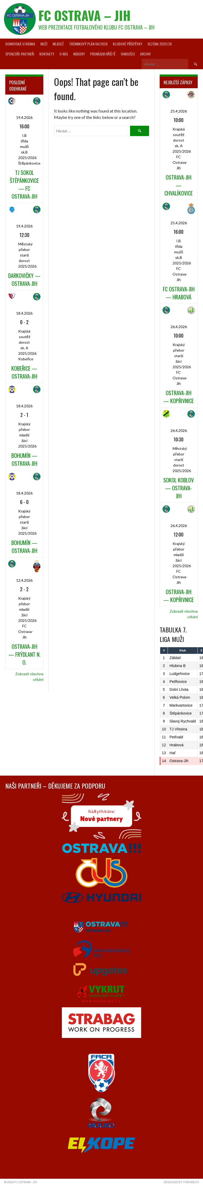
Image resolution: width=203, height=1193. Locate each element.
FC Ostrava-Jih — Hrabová (179, 293)
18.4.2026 (24, 313)
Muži (43, 43)
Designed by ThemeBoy (181, 1182)
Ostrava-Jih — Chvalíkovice (178, 185)
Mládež (58, 43)
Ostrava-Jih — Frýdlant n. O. (24, 654)
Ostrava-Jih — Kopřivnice (178, 397)
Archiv (145, 54)
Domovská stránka (20, 43)
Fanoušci (128, 54)
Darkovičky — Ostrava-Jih (24, 279)
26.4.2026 (178, 326)
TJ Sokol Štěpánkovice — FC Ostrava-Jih (24, 184)
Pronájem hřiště (103, 54)
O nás (63, 54)
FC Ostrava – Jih (84, 15)
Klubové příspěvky (127, 43)
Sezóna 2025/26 (159, 43)
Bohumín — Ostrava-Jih (24, 459)
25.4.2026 (178, 111)
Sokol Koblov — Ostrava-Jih (178, 488)
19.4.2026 (24, 117)
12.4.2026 (24, 580)
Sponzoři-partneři (19, 54)
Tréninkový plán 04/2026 (88, 43)
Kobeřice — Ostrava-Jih (24, 372)
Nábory (79, 54)
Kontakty (46, 54)
